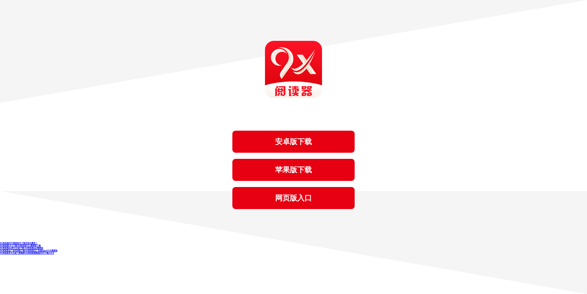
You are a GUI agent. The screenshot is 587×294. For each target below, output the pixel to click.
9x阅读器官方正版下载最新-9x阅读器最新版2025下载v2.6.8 (27, 253)
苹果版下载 (293, 170)
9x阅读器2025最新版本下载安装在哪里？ (19, 243)
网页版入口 (293, 198)
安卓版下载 (293, 142)
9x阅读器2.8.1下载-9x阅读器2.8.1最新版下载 (20, 245)
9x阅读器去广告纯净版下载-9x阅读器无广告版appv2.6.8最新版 (28, 250)
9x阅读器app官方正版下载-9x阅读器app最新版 (21, 248)
